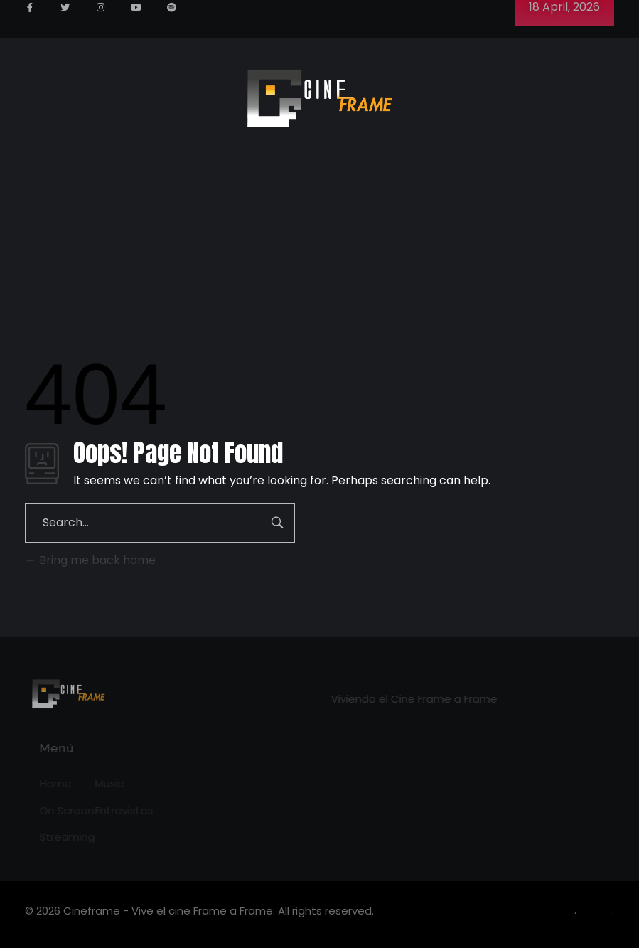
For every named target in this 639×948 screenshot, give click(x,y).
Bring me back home (90, 560)
